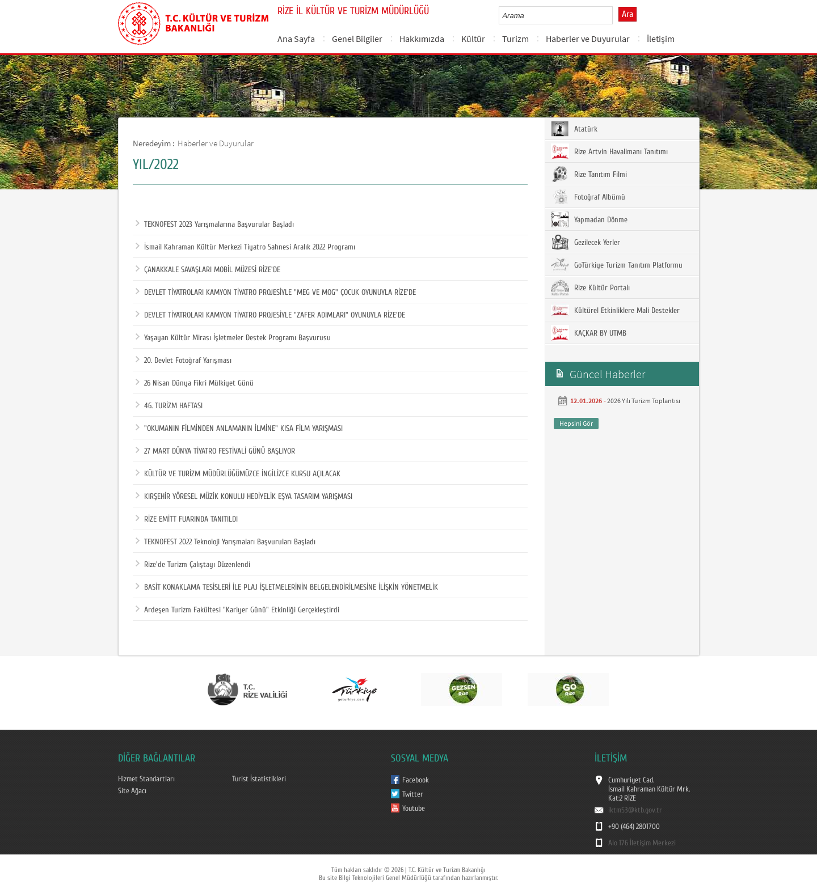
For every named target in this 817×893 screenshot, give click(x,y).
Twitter (412, 794)
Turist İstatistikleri (259, 779)
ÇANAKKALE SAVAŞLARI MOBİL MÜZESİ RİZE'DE (208, 270)
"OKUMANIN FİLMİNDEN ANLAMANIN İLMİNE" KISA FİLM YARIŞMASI (239, 428)
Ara (627, 14)
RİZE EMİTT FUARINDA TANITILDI (187, 519)
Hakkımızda (421, 38)
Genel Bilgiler (357, 38)
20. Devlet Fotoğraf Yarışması (183, 360)
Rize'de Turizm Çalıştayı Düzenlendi (193, 564)
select (616, 15)
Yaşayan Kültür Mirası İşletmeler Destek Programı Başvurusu (233, 338)
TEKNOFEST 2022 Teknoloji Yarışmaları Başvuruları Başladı (225, 542)
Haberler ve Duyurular (588, 38)
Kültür (473, 38)
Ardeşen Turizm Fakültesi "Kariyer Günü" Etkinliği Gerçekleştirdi (237, 610)
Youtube (413, 808)
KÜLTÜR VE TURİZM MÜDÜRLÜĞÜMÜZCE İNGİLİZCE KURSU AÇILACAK (238, 474)
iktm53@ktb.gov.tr (635, 810)
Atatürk (574, 129)
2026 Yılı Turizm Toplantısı (643, 400)
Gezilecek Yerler (585, 242)
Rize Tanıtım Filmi (589, 174)
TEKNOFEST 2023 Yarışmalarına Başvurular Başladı (215, 224)
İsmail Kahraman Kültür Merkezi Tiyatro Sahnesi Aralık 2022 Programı (245, 247)
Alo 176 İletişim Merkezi (642, 843)
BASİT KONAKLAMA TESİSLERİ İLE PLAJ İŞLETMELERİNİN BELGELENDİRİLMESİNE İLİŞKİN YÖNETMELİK (287, 587)
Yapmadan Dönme (589, 219)
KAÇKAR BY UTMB (588, 333)
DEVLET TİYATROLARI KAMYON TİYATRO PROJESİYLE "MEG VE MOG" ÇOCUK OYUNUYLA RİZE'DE (276, 292)
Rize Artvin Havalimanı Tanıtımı (609, 151)
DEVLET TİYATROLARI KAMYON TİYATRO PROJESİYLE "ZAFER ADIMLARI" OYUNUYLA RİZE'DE (270, 315)
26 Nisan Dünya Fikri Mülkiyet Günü (195, 383)
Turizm (515, 38)
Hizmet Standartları (146, 779)
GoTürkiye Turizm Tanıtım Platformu (617, 265)
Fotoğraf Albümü (588, 197)
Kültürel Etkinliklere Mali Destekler (615, 310)
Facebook (415, 780)
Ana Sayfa (296, 38)
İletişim (661, 38)
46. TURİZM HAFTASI (169, 406)
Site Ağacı (132, 790)
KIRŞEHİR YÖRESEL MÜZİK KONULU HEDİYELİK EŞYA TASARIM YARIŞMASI (244, 496)
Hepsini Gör (576, 423)
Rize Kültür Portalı (590, 287)
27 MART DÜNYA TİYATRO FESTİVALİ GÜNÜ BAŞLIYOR (215, 451)
